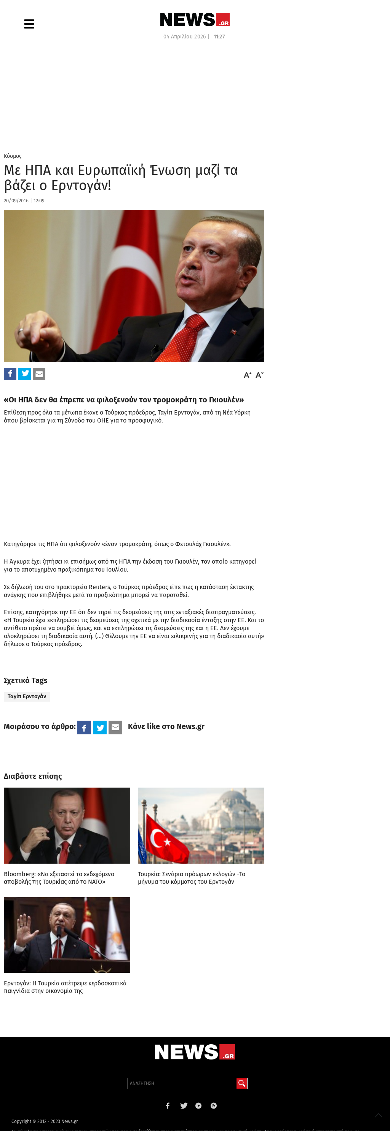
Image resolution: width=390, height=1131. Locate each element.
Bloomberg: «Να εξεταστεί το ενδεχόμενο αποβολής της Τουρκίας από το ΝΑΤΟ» (59, 877)
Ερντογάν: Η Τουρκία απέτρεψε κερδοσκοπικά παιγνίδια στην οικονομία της (65, 987)
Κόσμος (13, 156)
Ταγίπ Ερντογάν (27, 696)
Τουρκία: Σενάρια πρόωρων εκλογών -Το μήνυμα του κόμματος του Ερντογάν (191, 877)
